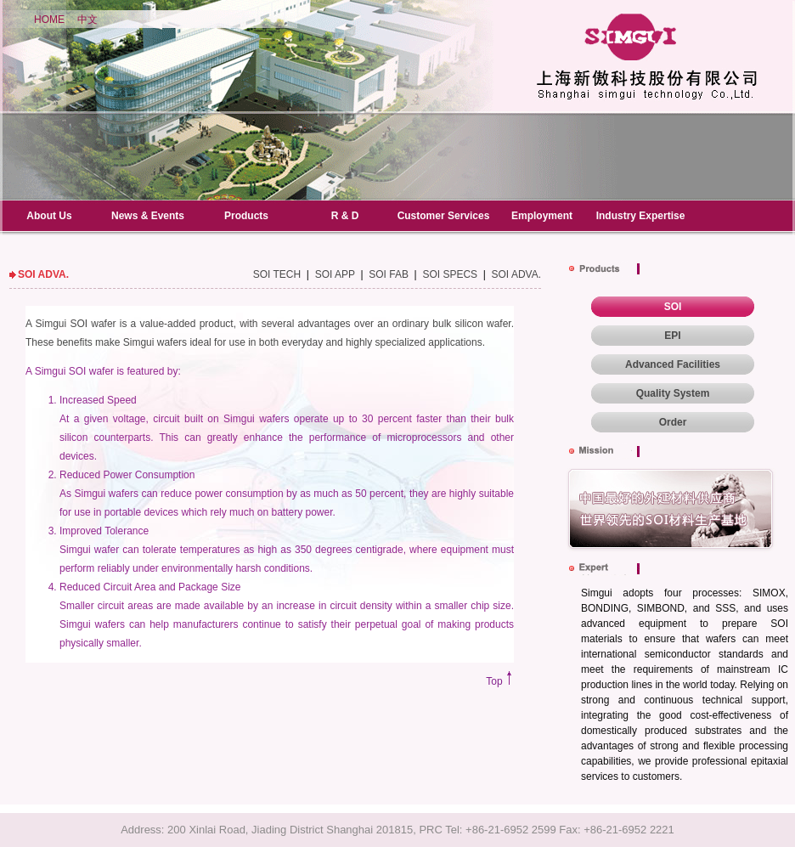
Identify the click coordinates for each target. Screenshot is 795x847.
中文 (87, 19)
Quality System (673, 393)
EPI (672, 336)
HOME (49, 19)
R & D (345, 216)
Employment (541, 216)
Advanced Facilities (672, 364)
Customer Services (444, 216)
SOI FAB (389, 274)
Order (673, 422)
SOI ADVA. (516, 274)
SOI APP (335, 274)
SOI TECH (277, 274)
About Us (48, 216)
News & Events (147, 216)
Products (246, 216)
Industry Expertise (640, 216)
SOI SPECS (449, 274)
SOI (673, 307)
